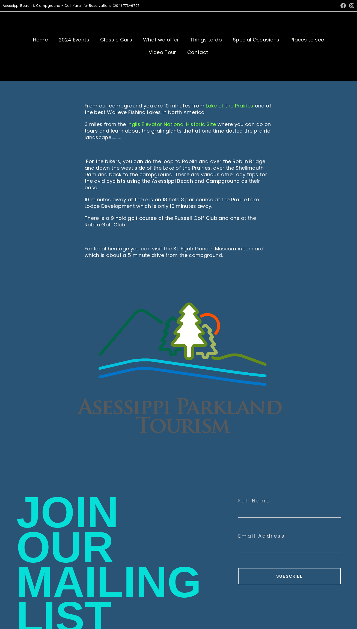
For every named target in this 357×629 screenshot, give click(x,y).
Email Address (261, 536)
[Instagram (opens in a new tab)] (351, 5)
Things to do (206, 39)
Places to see (307, 39)
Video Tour (162, 52)
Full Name (254, 501)
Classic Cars (116, 39)
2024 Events (74, 39)
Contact (197, 52)
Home (40, 39)
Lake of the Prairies (229, 105)
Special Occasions (256, 39)
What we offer (161, 39)
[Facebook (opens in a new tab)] (343, 5)
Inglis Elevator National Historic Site (171, 124)
